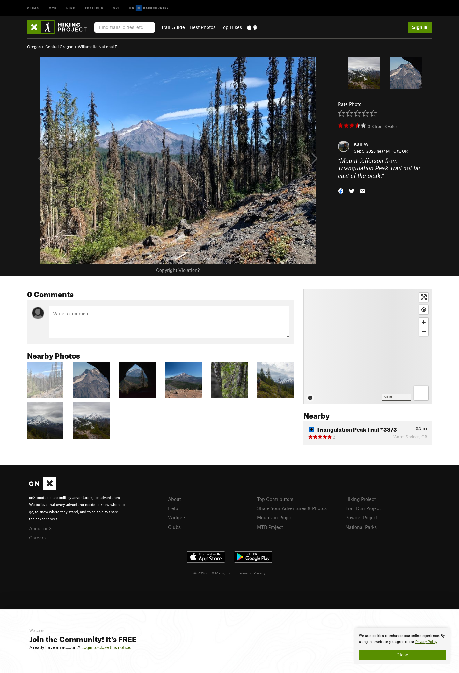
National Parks (361, 527)
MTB (53, 8)
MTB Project (270, 527)
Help (173, 508)
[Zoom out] (423, 331)
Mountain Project (275, 517)
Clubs (174, 527)
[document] (402, 646)
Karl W (361, 144)
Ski (116, 8)
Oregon (34, 46)
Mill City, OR (397, 151)
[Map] (368, 346)
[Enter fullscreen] (423, 297)
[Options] (421, 393)
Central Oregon (59, 46)
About (174, 499)
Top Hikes (231, 27)
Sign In (419, 27)
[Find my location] (423, 309)
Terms (243, 573)
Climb (33, 8)
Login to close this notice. (106, 647)
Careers (37, 537)
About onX (40, 528)
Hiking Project (361, 499)
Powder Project (362, 517)
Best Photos (202, 27)
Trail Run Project (363, 508)
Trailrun (94, 8)
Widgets (177, 517)
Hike (70, 8)
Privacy (259, 573)
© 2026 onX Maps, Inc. (212, 573)
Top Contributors (275, 499)
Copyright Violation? (178, 270)
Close (402, 654)
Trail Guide (173, 27)
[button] (341, 190)
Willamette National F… (99, 46)
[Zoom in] (423, 322)
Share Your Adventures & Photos (292, 508)
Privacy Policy (426, 642)
